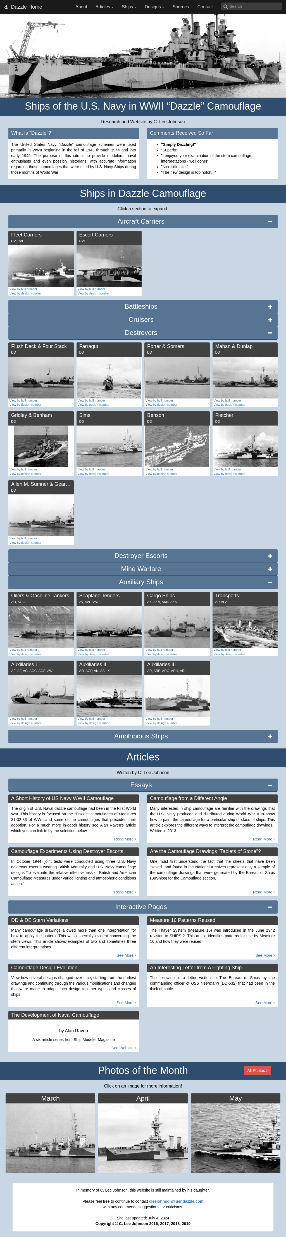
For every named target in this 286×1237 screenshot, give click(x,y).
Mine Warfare (141, 568)
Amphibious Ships (141, 736)
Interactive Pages (141, 906)
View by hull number (23, 289)
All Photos (257, 1070)
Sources (181, 6)
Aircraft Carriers (141, 221)
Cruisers (140, 319)
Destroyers (141, 332)
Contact (205, 6)
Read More (125, 839)
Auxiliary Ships (141, 582)
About (81, 6)
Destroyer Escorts (141, 555)
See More (126, 955)
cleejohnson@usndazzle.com (176, 1201)
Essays (141, 785)
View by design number (25, 293)
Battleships (141, 306)
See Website (123, 1048)
